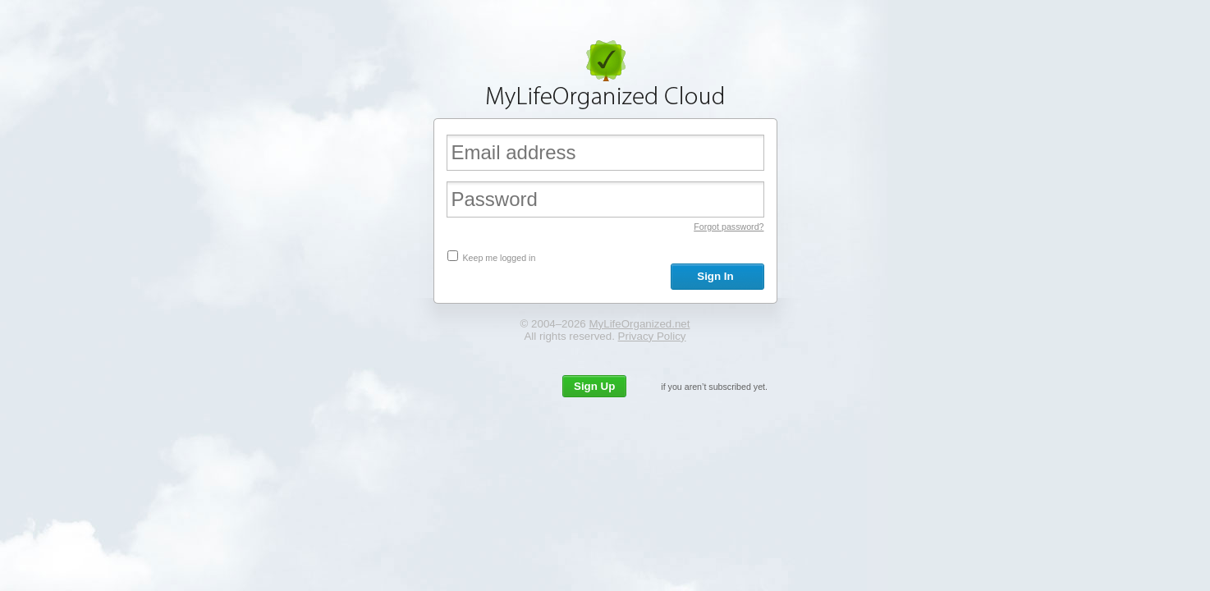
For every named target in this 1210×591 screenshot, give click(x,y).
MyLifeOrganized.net (639, 324)
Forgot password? (728, 226)
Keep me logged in (498, 258)
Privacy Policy (652, 336)
